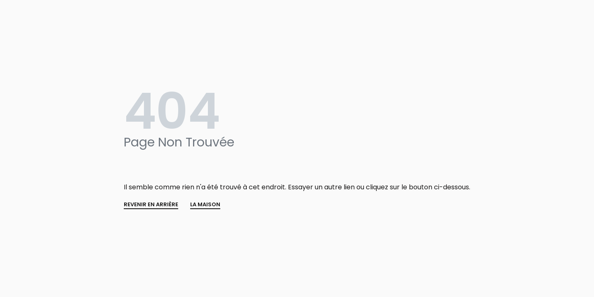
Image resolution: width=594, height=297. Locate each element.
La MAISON (205, 205)
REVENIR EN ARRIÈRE (151, 205)
